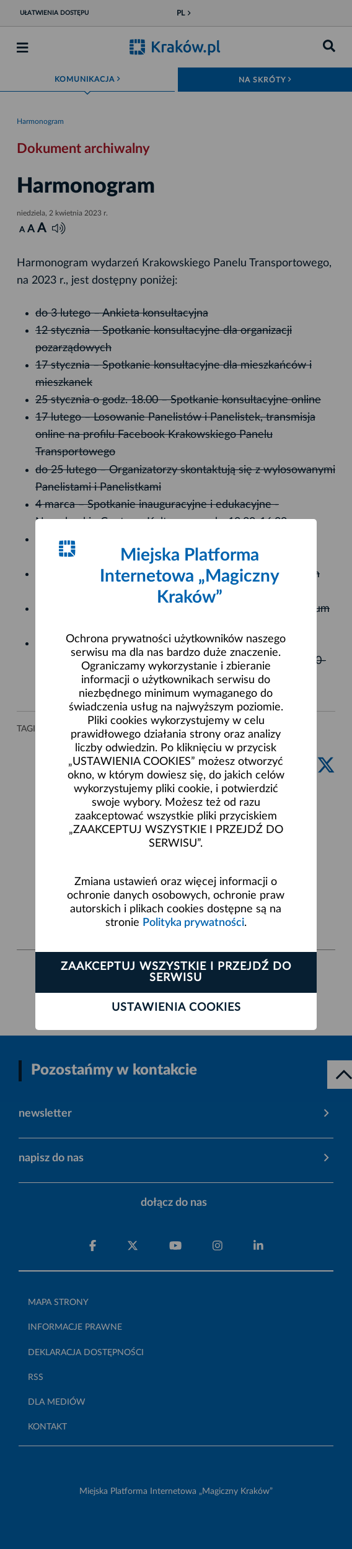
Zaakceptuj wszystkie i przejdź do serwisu (176, 972)
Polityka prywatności (193, 922)
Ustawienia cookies (176, 1007)
